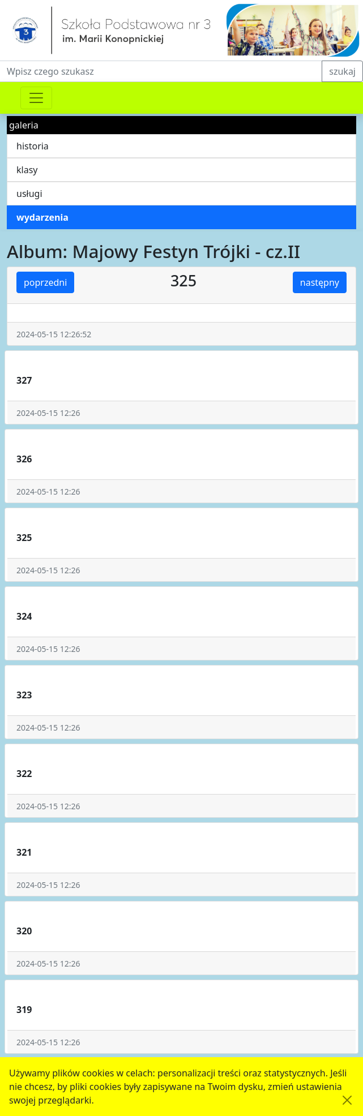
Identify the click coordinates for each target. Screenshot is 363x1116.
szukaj (342, 71)
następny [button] (319, 282)
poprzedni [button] (45, 282)
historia (32, 146)
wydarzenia (42, 217)
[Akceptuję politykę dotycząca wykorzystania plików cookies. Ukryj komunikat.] (347, 1100)
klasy (26, 170)
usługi (29, 193)
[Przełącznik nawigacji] (36, 98)
